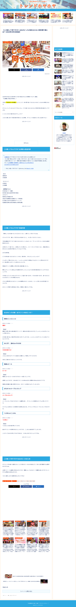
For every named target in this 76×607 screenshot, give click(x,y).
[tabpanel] (8, 17)
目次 (25, 143)
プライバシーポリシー (43, 603)
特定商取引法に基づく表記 (33, 603)
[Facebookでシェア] (26, 69)
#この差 (19, 162)
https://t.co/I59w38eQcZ (27, 162)
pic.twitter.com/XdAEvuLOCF (11, 164)
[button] (73, 112)
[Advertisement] (26, 36)
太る (28, 481)
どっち (19, 481)
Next (74, 18)
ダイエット (14, 481)
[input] (64, 112)
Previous (1, 18)
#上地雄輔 (10, 162)
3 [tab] (39, 25)
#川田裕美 (15, 162)
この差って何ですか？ (7, 481)
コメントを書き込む (26, 591)
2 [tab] (38, 25)
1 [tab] (36, 25)
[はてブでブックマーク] (38, 69)
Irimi (64, 133)
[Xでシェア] (14, 69)
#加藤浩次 (6, 157)
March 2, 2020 (30, 168)
